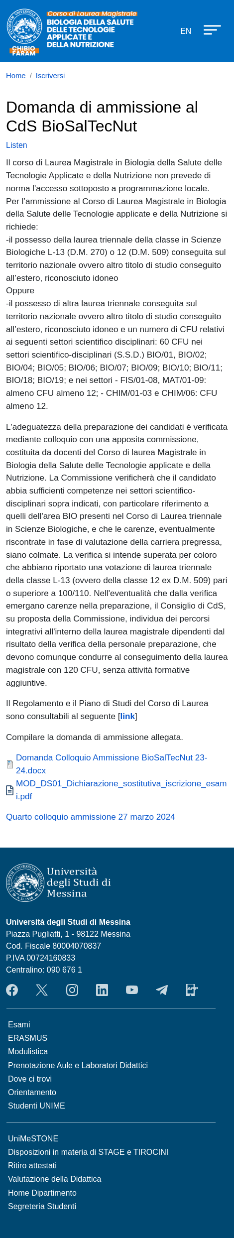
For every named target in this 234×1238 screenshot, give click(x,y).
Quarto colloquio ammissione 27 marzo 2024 (90, 817)
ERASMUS (27, 1038)
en (185, 31)
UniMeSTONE (33, 1138)
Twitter (42, 990)
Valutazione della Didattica (54, 1179)
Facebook (12, 990)
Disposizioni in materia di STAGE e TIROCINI (88, 1152)
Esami (19, 1024)
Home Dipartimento (42, 1193)
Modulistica (28, 1051)
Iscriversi (50, 76)
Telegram (162, 990)
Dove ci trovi (30, 1079)
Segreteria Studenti (42, 1206)
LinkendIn (102, 990)
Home (16, 76)
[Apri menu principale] (207, 29)
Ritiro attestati (32, 1165)
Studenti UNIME (36, 1106)
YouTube (132, 990)
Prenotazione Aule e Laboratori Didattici (78, 1065)
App (192, 990)
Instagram (72, 990)
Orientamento (32, 1092)
